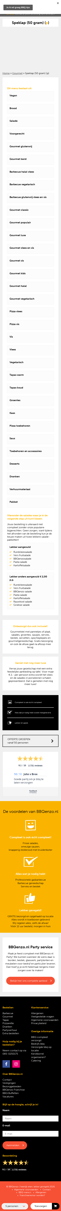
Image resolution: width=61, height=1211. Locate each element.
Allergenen (37, 1013)
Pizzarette (8, 1023)
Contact (7, 1079)
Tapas (6, 1019)
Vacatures (8, 1096)
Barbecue (8, 1013)
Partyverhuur (10, 1030)
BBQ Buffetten (11, 1093)
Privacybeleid (38, 1023)
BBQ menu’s (25, 1192)
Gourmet (17, 73)
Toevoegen (40, 1206)
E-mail (6, 1125)
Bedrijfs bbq (37, 1043)
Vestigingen (9, 1083)
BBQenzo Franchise (14, 1089)
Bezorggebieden (12, 1086)
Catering (36, 1060)
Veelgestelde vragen (42, 1016)
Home (6, 73)
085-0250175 (10, 1053)
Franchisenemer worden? (32, 1195)
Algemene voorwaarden (44, 1019)
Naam (6, 1110)
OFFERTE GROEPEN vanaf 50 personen (31, 741)
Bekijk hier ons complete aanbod (28, 980)
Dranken (7, 1026)
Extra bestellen (11, 1033)
